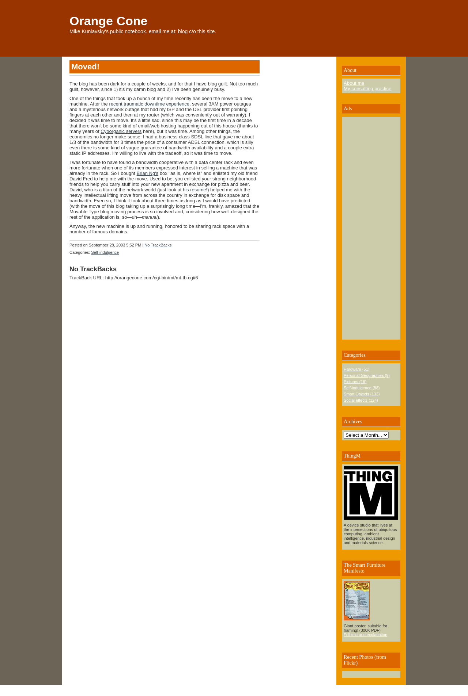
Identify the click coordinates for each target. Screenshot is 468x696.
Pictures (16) (355, 381)
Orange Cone (108, 21)
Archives (353, 421)
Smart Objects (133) (362, 394)
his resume (194, 189)
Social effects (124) (361, 400)
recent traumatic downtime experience (149, 104)
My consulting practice (367, 88)
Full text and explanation (365, 634)
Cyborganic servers (121, 131)
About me (354, 83)
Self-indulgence (105, 252)
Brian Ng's (148, 173)
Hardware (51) (356, 369)
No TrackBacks (157, 245)
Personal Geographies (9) (367, 375)
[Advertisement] (366, 228)
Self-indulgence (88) (362, 388)
